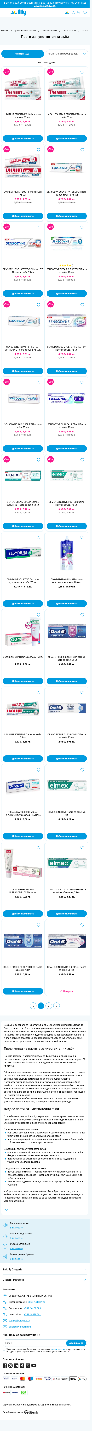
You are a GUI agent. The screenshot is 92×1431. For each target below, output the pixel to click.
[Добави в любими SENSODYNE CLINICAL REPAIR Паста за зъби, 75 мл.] (82, 382)
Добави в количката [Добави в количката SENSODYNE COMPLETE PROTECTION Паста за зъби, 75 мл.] (66, 371)
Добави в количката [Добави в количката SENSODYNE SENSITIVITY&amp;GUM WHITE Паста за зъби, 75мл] (23, 293)
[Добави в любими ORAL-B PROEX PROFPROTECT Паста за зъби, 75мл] (38, 925)
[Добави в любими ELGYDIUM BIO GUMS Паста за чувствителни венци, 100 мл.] (82, 537)
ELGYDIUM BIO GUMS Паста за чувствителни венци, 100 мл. (67, 581)
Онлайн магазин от (20, 1412)
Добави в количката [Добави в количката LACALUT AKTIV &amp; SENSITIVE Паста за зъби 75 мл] (66, 138)
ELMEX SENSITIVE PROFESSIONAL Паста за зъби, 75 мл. (66, 503)
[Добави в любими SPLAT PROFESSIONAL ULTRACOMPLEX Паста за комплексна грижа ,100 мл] (38, 847)
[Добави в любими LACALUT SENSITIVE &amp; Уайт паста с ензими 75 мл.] (38, 72)
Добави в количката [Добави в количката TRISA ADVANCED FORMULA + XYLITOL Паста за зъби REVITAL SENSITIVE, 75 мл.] (23, 836)
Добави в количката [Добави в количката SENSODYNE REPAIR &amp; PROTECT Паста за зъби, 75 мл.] (66, 293)
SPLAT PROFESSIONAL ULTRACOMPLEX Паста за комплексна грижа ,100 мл (23, 891)
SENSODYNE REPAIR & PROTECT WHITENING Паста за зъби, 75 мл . (23, 348)
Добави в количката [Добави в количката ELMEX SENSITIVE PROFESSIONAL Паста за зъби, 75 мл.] (66, 526)
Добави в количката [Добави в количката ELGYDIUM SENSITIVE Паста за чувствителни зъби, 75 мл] (23, 603)
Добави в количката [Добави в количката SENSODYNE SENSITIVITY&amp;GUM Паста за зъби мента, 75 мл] (66, 216)
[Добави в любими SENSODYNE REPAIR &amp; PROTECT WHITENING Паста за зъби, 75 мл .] (38, 305)
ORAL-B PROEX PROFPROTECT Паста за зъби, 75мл (22, 968)
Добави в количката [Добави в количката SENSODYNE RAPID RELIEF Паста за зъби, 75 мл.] (23, 448)
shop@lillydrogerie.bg (19, 1320)
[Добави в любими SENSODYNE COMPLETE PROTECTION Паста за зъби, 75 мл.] (82, 305)
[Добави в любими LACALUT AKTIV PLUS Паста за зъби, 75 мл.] (38, 150)
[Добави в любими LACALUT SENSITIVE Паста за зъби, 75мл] (38, 692)
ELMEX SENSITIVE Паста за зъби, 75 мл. (67, 813)
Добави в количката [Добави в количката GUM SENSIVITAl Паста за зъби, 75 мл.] (23, 681)
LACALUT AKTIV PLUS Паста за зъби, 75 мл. (23, 193)
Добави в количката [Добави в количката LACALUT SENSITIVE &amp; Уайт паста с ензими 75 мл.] (23, 138)
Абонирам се (76, 1343)
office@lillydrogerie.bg (20, 1326)
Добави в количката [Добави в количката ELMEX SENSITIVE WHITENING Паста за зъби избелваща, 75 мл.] (66, 913)
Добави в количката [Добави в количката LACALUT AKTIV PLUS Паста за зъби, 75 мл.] (23, 216)
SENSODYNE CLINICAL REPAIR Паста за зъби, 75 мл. (67, 426)
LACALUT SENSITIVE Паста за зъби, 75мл (22, 736)
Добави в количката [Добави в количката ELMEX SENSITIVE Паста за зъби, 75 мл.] (66, 836)
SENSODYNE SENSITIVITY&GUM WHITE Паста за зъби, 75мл (23, 270)
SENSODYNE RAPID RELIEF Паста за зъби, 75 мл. (23, 426)
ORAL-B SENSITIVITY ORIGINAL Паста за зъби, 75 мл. (66, 968)
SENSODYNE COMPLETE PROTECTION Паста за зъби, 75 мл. (66, 348)
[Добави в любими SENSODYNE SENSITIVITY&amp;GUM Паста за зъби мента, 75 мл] (82, 150)
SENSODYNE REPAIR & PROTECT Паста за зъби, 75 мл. (67, 270)
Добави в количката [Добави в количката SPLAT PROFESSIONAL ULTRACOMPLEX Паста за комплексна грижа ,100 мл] (23, 913)
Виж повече (16, 1227)
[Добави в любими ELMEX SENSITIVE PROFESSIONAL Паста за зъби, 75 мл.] (82, 460)
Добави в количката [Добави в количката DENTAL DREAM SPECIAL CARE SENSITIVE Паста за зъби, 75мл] (23, 526)
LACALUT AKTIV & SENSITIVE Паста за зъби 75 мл (66, 115)
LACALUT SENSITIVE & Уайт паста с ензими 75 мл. (23, 115)
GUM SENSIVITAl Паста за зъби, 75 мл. (23, 657)
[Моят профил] (78, 12)
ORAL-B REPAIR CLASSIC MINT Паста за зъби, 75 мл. (66, 736)
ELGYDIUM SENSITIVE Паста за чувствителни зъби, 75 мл (23, 581)
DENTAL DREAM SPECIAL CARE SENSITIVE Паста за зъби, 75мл (22, 503)
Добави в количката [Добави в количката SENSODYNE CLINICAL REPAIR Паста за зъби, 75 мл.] (66, 448)
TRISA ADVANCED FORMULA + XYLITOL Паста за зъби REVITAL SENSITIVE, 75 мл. (23, 813)
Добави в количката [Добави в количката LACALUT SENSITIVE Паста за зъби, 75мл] (23, 758)
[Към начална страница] (4, 30)
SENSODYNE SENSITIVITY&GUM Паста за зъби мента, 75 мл (66, 193)
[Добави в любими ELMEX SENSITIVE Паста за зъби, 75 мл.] (82, 770)
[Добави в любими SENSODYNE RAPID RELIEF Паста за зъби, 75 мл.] (38, 382)
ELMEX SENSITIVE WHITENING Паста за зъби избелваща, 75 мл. (66, 891)
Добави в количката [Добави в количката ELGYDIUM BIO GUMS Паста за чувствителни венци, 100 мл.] (66, 603)
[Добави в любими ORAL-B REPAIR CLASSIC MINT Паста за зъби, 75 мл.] (82, 692)
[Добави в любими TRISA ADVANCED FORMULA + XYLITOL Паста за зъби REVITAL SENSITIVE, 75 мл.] (38, 770)
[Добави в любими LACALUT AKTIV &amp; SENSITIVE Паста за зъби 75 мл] (82, 72)
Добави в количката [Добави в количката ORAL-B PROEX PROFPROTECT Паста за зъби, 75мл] (23, 991)
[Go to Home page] (18, 12)
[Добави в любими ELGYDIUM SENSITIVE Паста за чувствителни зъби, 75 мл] (38, 537)
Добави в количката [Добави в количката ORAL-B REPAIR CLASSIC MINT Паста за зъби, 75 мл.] (66, 758)
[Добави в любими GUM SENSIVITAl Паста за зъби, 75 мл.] (38, 615)
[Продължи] (56, 1005)
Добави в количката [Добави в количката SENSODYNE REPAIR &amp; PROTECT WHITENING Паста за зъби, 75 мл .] (23, 371)
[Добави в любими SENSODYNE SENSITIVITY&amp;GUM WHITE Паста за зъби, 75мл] (38, 227)
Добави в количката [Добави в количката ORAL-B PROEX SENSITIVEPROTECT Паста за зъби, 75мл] (66, 681)
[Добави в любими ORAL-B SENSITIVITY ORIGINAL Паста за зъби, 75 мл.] (82, 925)
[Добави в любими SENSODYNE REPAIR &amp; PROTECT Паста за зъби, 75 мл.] (82, 227)
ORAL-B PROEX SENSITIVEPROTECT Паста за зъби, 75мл (66, 658)
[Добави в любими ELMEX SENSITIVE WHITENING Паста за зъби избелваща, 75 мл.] (82, 847)
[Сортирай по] (67, 53)
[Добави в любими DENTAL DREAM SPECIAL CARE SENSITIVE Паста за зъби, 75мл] (38, 460)
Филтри (22, 53)
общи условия (58, 1349)
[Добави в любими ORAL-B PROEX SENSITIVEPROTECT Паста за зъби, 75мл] (82, 615)
